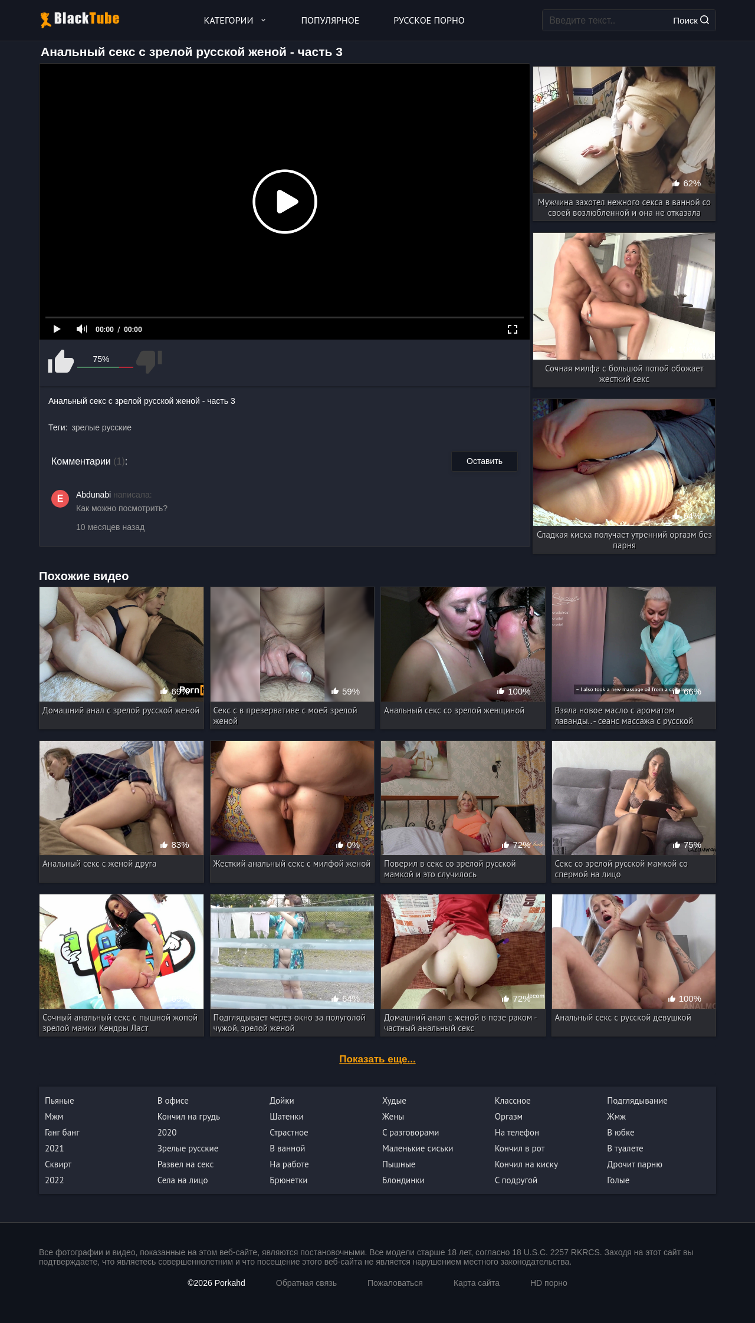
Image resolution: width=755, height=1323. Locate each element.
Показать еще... (377, 1059)
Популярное (330, 20)
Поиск (691, 20)
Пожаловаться (395, 1283)
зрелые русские (101, 427)
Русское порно (428, 20)
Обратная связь (306, 1283)
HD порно (548, 1283)
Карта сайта (477, 1283)
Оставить (485, 461)
